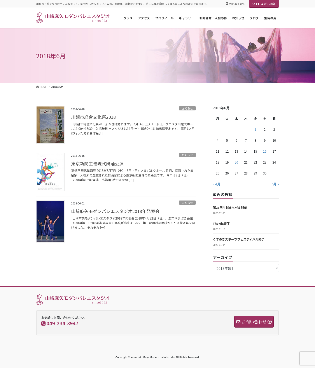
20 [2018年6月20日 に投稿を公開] (236, 162)
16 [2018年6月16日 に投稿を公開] (265, 151)
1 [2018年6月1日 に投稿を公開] (255, 129)
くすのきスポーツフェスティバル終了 (238, 239)
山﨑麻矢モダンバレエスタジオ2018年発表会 (115, 211)
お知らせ (187, 108)
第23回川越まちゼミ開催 (230, 207)
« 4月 (217, 184)
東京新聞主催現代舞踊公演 (97, 163)
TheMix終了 (221, 223)
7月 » (275, 184)
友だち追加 (264, 4)
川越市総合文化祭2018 (93, 117)
